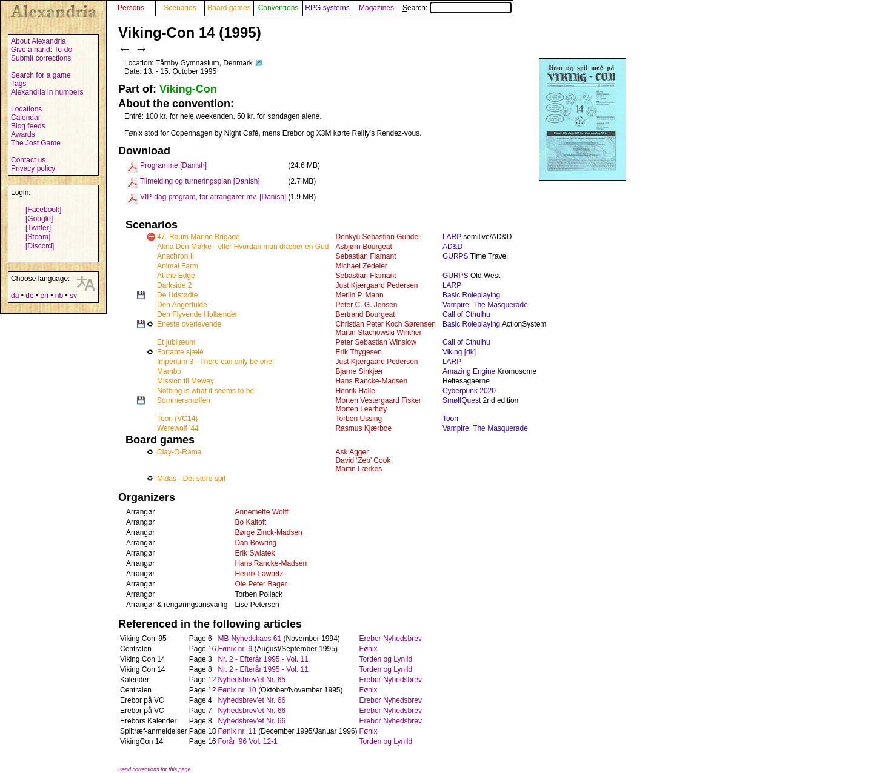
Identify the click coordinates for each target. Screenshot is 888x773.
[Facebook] (43, 209)
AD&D (452, 246)
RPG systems (327, 8)
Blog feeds (28, 126)
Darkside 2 (174, 285)
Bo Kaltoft (250, 522)
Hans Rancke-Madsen (371, 381)
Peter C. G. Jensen (366, 304)
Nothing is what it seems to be (205, 390)
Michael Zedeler (361, 266)
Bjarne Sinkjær (359, 371)
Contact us (28, 160)
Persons (131, 8)
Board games (228, 8)
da (15, 295)
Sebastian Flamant (365, 256)
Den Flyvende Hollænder (197, 314)
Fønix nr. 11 (237, 731)
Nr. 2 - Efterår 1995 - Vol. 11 (263, 659)
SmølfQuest (461, 400)
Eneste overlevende (189, 324)
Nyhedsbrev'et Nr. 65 (251, 679)
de (29, 295)
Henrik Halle (355, 390)
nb (59, 295)
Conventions (278, 8)
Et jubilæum (176, 342)
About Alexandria (38, 41)
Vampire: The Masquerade (485, 304)
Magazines (376, 8)
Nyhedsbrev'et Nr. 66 (251, 700)
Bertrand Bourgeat (365, 314)
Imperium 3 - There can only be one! (215, 361)
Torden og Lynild (386, 659)
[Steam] (37, 237)
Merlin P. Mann (359, 295)
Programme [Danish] (173, 165)
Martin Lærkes (358, 469)
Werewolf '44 (178, 428)
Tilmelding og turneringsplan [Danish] (200, 181)
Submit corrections (41, 58)
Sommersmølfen (183, 400)
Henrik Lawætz (259, 573)
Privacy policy (33, 168)
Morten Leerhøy (361, 409)
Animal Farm (177, 266)
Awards (23, 134)
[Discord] (39, 246)
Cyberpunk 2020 (469, 390)
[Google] (39, 218)
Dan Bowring (255, 543)
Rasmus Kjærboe (363, 428)
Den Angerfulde (182, 304)
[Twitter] (38, 228)
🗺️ (259, 63)
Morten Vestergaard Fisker (378, 400)
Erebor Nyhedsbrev (390, 638)
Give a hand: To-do (41, 49)
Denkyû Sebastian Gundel (377, 237)
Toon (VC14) (177, 418)
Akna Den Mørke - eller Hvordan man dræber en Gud (243, 246)
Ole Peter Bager (261, 584)
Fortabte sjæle (180, 352)
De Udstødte (177, 295)
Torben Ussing (358, 418)
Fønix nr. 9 (235, 649)
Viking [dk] (459, 352)
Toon (450, 418)
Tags (18, 83)
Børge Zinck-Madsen (268, 532)
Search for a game (41, 75)
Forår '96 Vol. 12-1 (247, 741)
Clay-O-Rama (179, 452)
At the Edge (176, 275)
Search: (457, 8)
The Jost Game (36, 143)
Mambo (169, 371)
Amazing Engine (468, 371)
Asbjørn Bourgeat (363, 246)
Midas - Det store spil (191, 478)
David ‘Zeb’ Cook (362, 460)
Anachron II (175, 256)
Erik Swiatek (255, 553)
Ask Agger (352, 452)
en (44, 295)
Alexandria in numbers (47, 92)
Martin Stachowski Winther (378, 332)
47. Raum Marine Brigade (198, 237)
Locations (26, 109)
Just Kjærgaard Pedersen (376, 285)
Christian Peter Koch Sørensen (385, 324)
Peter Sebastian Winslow (375, 342)
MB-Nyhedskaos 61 (249, 638)
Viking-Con (188, 89)
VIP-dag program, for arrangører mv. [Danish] (213, 197)
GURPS (455, 256)
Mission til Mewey (185, 381)
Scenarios (180, 8)
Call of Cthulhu (466, 314)
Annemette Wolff (261, 512)
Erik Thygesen (358, 352)
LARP (451, 237)
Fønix (368, 649)
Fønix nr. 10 (237, 690)
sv (73, 295)
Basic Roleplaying (471, 295)
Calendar (26, 117)
